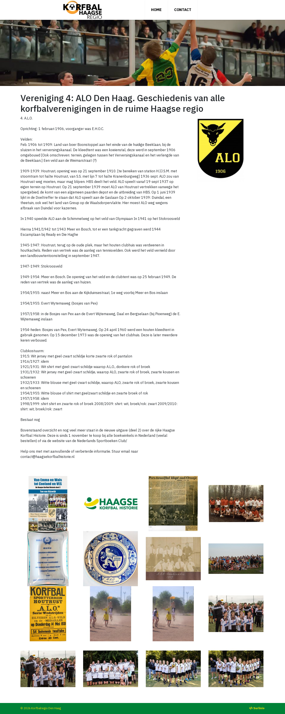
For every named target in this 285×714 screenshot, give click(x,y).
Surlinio (259, 708)
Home (156, 9)
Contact (182, 9)
